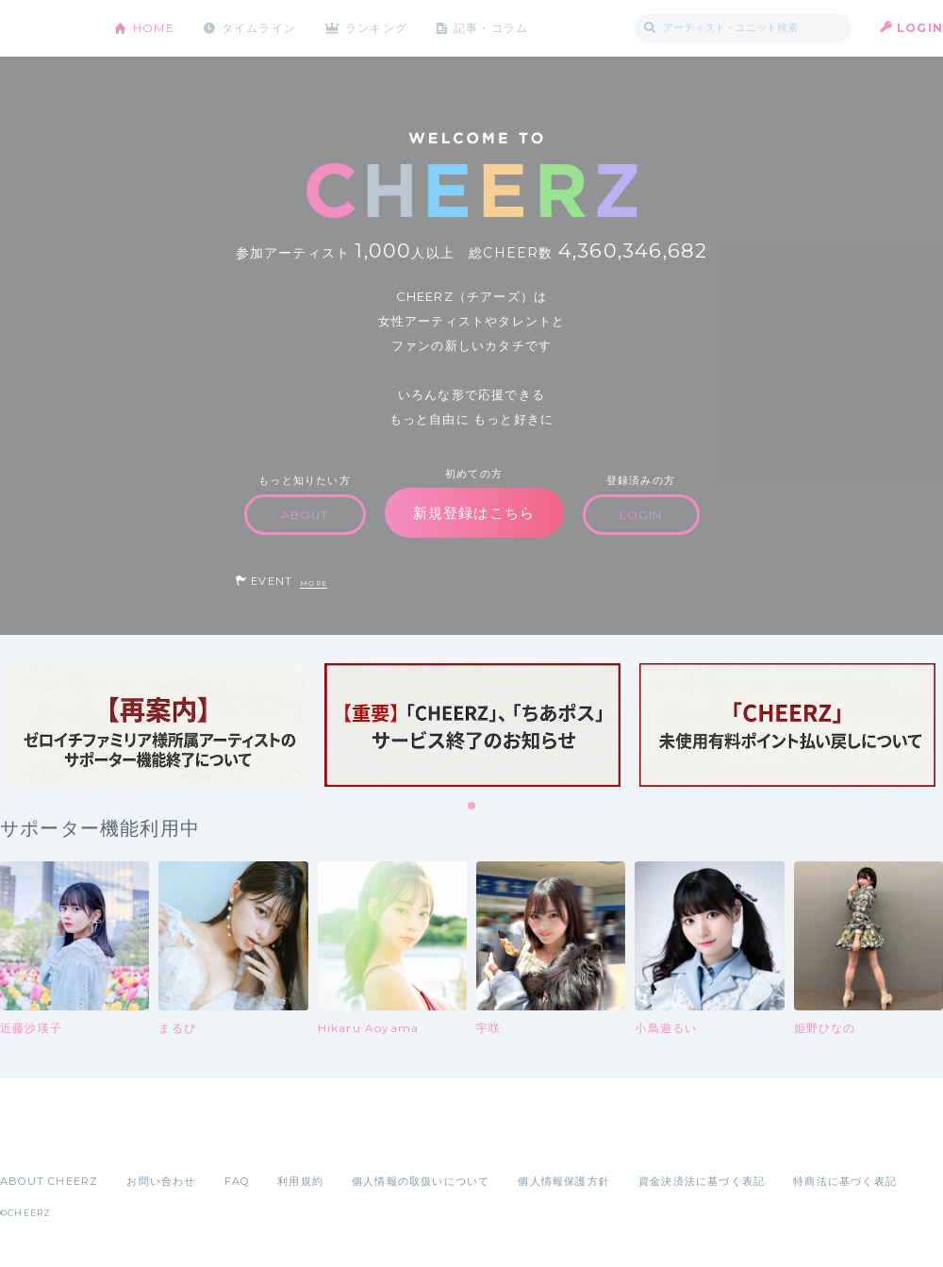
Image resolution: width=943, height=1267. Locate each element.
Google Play (143, 1139)
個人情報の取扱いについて (420, 1181)
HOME (153, 28)
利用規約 (300, 1181)
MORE (313, 583)
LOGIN (920, 28)
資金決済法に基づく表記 (701, 1181)
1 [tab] (472, 806)
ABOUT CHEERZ (49, 1181)
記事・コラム (492, 28)
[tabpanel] (157, 725)
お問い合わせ (160, 1181)
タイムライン (259, 28)
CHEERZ (43, 29)
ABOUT (305, 515)
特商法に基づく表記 (845, 1181)
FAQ (237, 1181)
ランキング (378, 28)
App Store (43, 1139)
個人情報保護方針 (564, 1181)
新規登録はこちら (474, 513)
